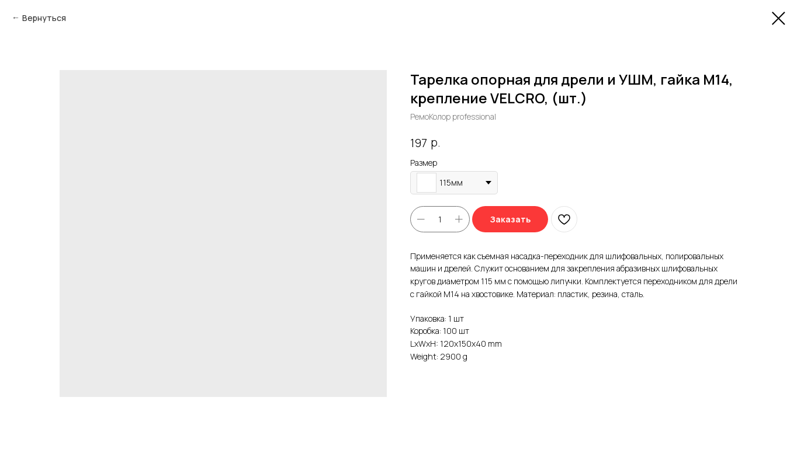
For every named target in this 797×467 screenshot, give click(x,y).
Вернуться (44, 17)
